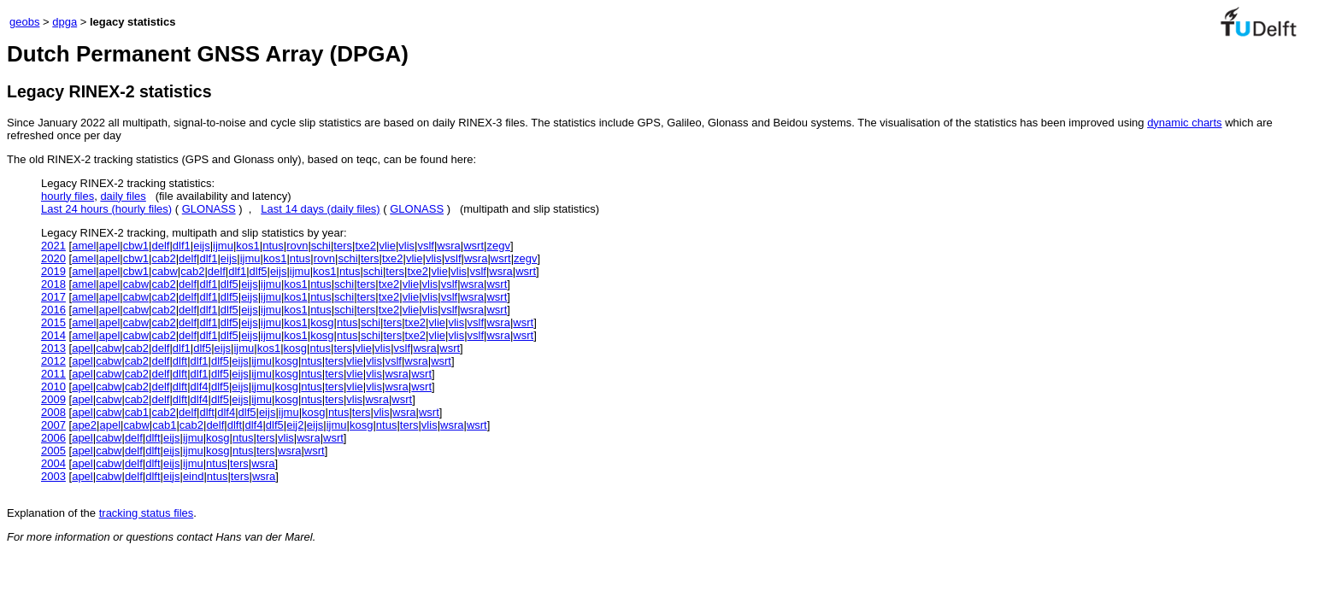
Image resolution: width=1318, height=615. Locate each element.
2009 (53, 399)
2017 (53, 296)
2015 (53, 322)
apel (110, 245)
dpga (64, 21)
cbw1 (136, 245)
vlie (387, 245)
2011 (53, 373)
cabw (164, 271)
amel (84, 245)
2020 (53, 258)
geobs (24, 21)
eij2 (294, 425)
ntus (273, 245)
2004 (53, 463)
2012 (53, 360)
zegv (497, 245)
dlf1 (182, 245)
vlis (406, 245)
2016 (53, 309)
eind (193, 476)
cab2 (163, 258)
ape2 (84, 425)
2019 (53, 271)
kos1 (247, 245)
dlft (180, 360)
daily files (122, 196)
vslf (425, 245)
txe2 (365, 245)
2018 (53, 284)
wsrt (473, 245)
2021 (53, 245)
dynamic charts (1184, 122)
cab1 (137, 412)
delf (160, 245)
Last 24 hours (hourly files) (106, 208)
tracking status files (146, 513)
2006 (53, 437)
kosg (321, 322)
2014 (53, 335)
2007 (53, 425)
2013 (53, 348)
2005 (53, 450)
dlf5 (259, 271)
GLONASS (209, 208)
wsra (448, 245)
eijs (201, 245)
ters (342, 245)
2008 (53, 412)
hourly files (67, 196)
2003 (53, 476)
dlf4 (200, 386)
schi (321, 245)
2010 (53, 386)
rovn (297, 245)
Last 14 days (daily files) (320, 208)
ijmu (223, 245)
